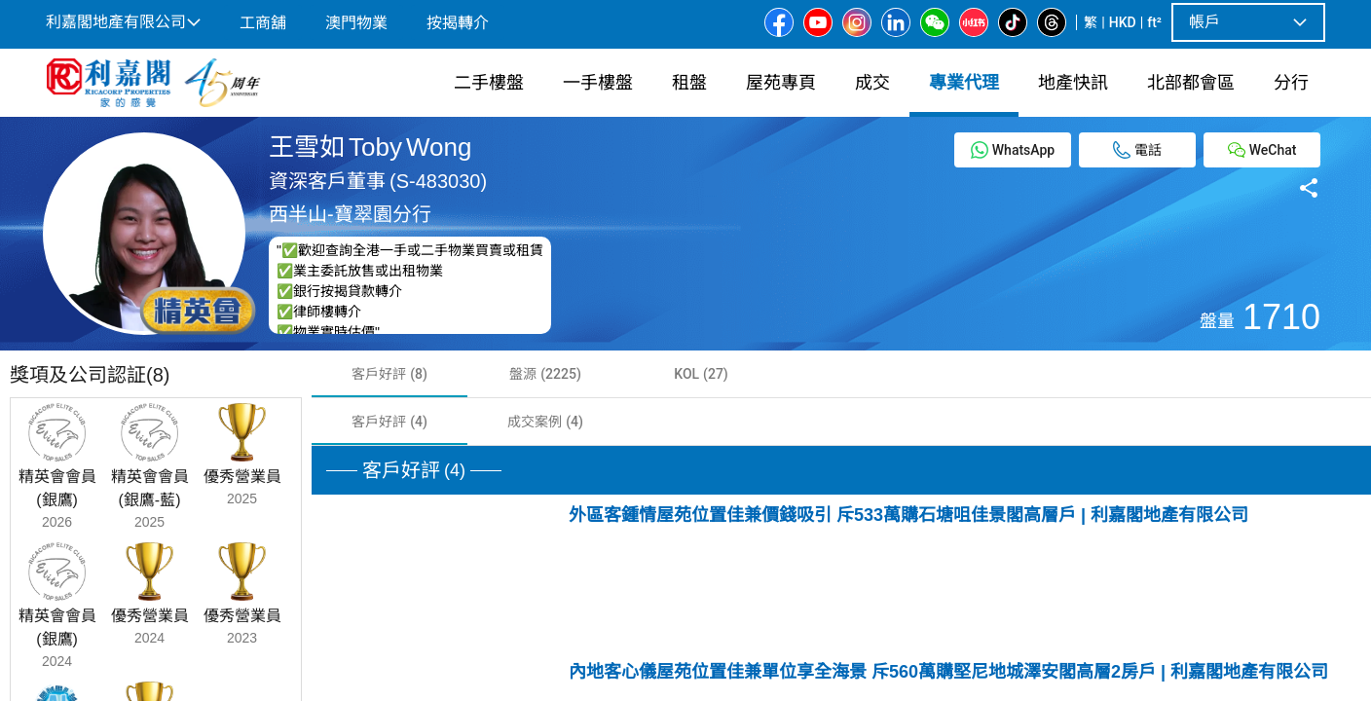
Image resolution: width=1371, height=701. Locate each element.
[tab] (389, 373)
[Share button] (1308, 186)
